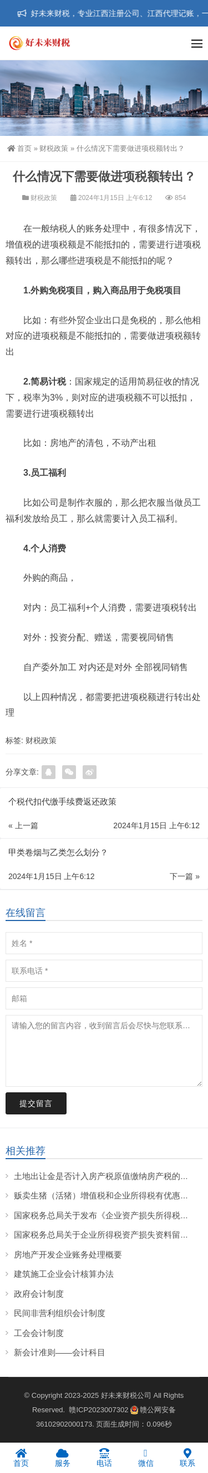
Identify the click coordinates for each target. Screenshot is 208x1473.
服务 (62, 1457)
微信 (145, 1457)
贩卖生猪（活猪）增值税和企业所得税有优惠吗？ (105, 1195)
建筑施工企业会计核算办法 (64, 1274)
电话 (104, 1457)
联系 (187, 1457)
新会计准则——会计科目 (59, 1352)
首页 (19, 148)
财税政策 (53, 148)
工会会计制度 (39, 1333)
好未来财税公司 (126, 1395)
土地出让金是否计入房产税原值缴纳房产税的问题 (105, 1176)
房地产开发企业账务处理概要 (68, 1254)
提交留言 (36, 1103)
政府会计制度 (39, 1293)
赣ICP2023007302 (98, 1410)
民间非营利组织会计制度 (59, 1313)
